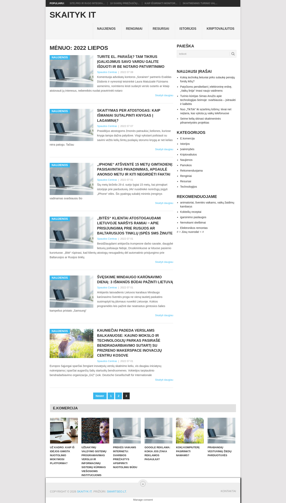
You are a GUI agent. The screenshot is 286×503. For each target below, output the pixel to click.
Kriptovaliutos (220, 28)
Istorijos (187, 28)
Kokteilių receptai (190, 211)
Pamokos (186, 165)
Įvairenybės (187, 149)
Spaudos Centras (107, 72)
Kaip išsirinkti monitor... (161, 3)
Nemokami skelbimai (193, 222)
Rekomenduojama (191, 170)
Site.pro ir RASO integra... (87, 3)
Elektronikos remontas (194, 227)
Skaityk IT (73, 15)
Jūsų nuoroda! (190, 231)
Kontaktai (228, 491)
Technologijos (188, 186)
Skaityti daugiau (164, 95)
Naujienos (106, 28)
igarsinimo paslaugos (193, 217)
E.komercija (187, 138)
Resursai (161, 28)
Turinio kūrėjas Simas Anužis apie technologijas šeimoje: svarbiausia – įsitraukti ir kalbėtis (208, 100)
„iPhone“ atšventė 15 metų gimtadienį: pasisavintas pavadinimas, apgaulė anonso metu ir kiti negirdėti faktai (135, 169)
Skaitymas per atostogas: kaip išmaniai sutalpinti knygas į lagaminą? (128, 115)
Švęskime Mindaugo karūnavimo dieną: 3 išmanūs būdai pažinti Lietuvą (135, 279)
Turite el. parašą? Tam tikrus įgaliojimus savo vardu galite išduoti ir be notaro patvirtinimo (131, 62)
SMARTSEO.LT (116, 491)
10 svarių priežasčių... (124, 3)
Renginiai (134, 28)
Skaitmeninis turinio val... (200, 3)
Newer (100, 395)
